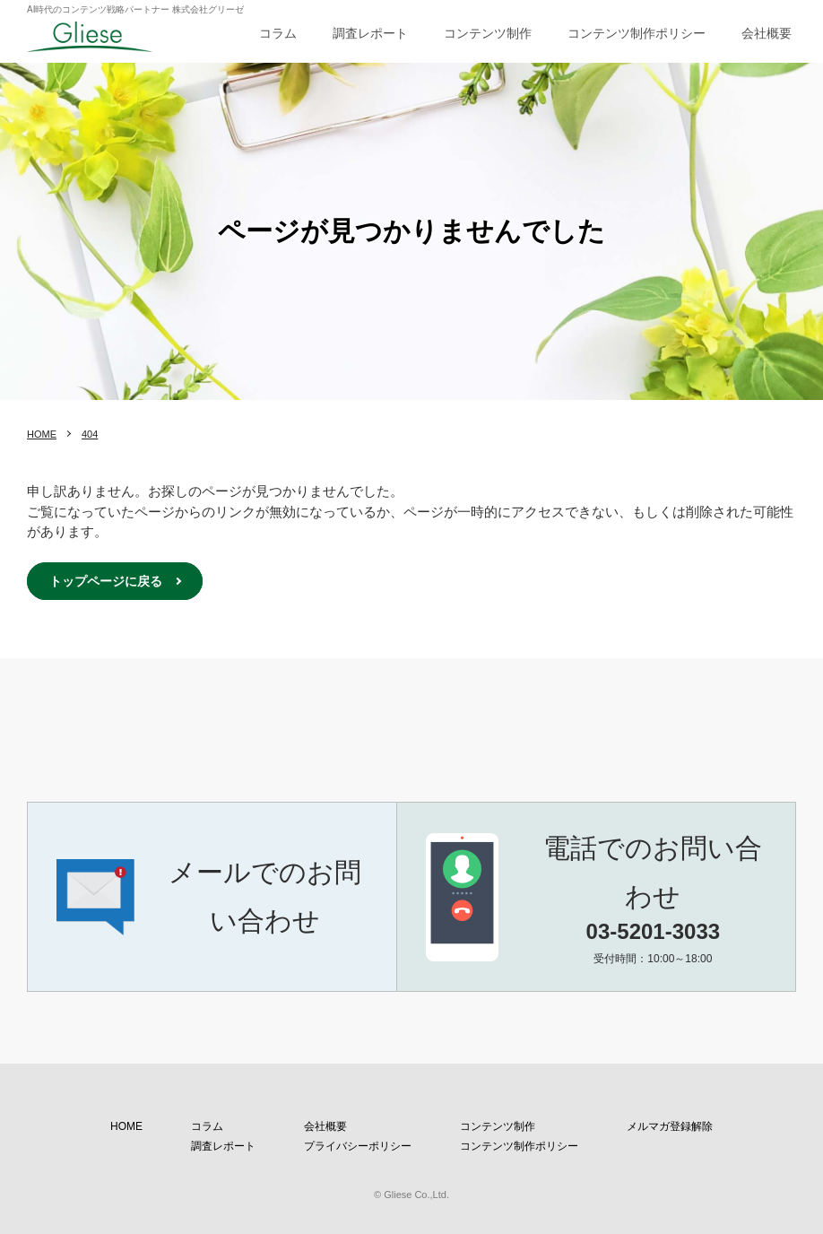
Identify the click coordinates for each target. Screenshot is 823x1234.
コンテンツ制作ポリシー (636, 33)
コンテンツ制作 (488, 33)
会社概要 (766, 33)
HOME (41, 434)
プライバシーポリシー (358, 1146)
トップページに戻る (105, 581)
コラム (278, 33)
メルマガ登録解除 (670, 1126)
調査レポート (370, 33)
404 (90, 434)
